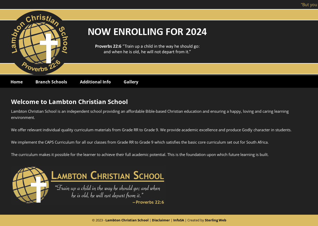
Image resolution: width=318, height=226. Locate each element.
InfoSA (178, 220)
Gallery (131, 82)
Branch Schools (51, 82)
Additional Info (95, 82)
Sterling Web (215, 220)
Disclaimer (161, 220)
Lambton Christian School (127, 220)
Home (17, 82)
